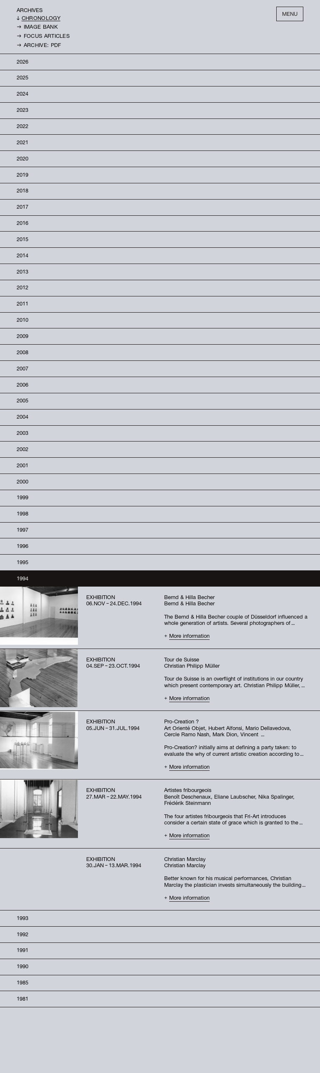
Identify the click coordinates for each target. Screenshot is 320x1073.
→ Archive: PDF (39, 38)
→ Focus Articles (43, 29)
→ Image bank (37, 20)
